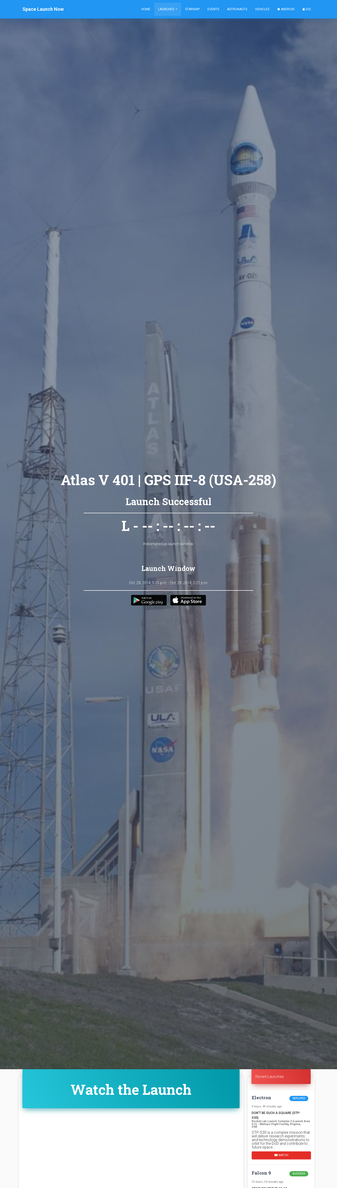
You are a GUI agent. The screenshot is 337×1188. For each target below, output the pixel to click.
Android (286, 9)
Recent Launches (269, 1076)
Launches (166, 9)
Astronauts (237, 9)
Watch (281, 1155)
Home (145, 9)
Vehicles (262, 9)
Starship (192, 9)
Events (213, 9)
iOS (307, 9)
